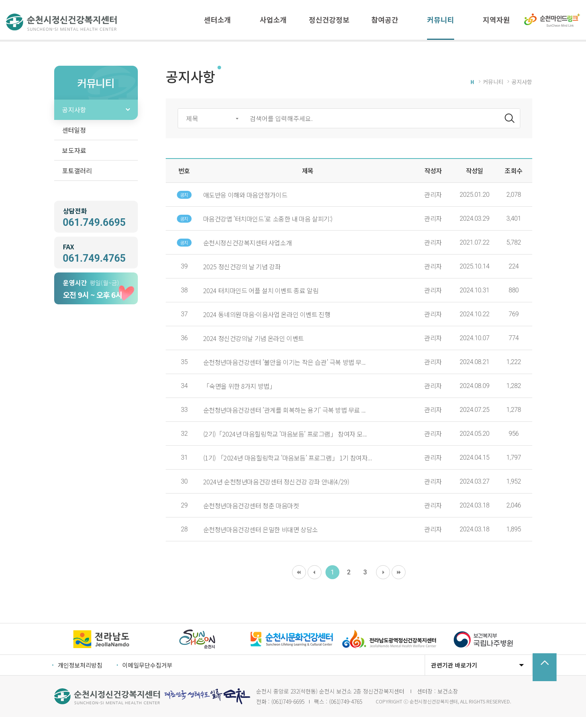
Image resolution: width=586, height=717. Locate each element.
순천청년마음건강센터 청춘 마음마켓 (251, 505)
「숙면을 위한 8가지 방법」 (239, 386)
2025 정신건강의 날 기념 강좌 (242, 266)
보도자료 (74, 150)
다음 (383, 572)
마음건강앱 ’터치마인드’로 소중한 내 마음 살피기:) (268, 218)
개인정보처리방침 (80, 665)
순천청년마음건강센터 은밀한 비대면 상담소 (260, 529)
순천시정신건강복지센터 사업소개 (247, 242)
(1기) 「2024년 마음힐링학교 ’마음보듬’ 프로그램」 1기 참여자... (287, 457)
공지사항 (74, 109)
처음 (299, 572)
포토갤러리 (77, 170)
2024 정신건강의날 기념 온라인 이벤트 (253, 338)
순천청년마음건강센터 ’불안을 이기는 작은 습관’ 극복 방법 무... (284, 362)
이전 (314, 572)
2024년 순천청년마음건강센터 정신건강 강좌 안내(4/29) (276, 481)
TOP (545, 667)
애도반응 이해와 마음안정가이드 (245, 195)
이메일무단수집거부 (147, 665)
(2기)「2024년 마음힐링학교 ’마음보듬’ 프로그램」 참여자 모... (285, 434)
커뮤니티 (493, 82)
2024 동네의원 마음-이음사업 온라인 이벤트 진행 (267, 314)
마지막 (399, 572)
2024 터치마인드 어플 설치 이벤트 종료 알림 (261, 290)
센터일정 (74, 130)
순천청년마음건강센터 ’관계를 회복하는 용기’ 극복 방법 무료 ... (284, 410)
